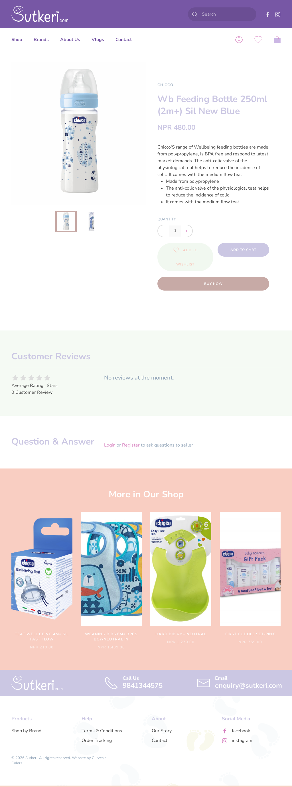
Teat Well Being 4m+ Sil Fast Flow (42, 637)
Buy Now (213, 283)
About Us (70, 39)
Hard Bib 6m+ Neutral (180, 634)
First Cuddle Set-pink (250, 634)
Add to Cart (243, 250)
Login (109, 445)
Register (131, 445)
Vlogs (98, 39)
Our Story (162, 731)
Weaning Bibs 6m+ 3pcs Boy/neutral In (111, 637)
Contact (123, 39)
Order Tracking (97, 740)
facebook (241, 731)
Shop (16, 39)
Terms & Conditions (102, 731)
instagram (242, 740)
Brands (41, 39)
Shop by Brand (26, 731)
